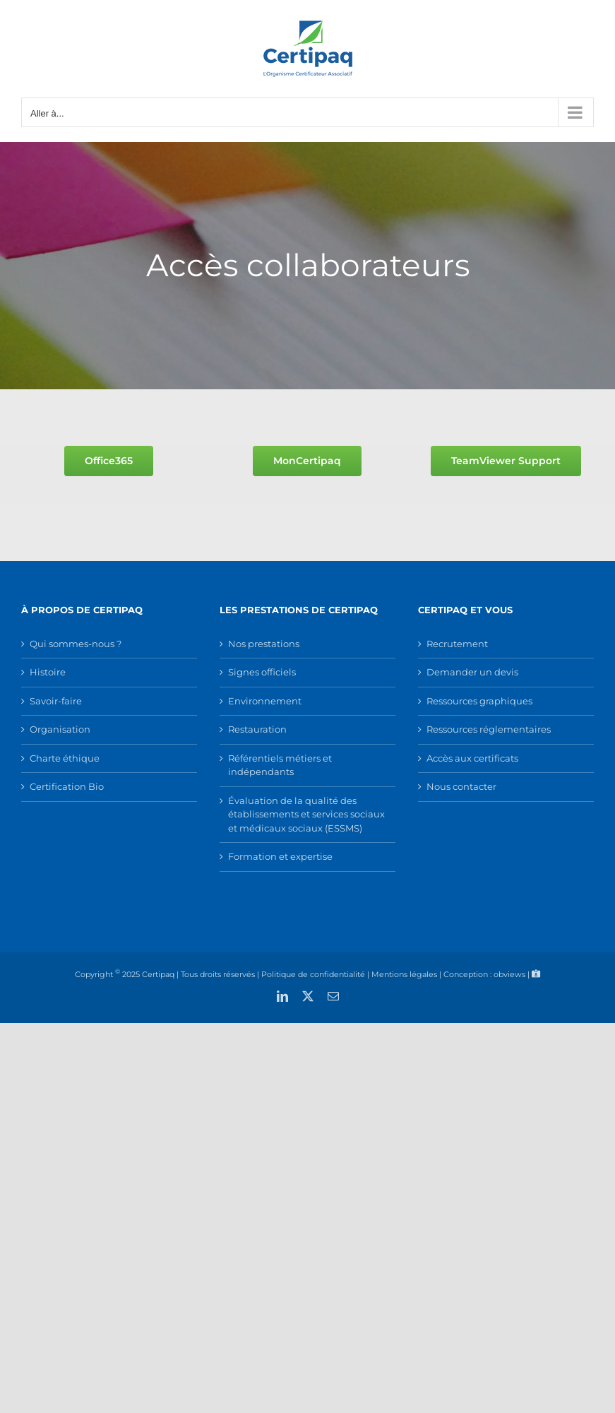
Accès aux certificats (472, 758)
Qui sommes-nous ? (75, 643)
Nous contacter (461, 786)
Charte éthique (65, 758)
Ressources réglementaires (488, 729)
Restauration (257, 729)
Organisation (60, 729)
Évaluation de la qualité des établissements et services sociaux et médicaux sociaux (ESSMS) (306, 814)
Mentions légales (404, 974)
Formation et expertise (280, 856)
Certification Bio (67, 786)
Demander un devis (472, 672)
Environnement (264, 700)
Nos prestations (263, 643)
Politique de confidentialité (313, 974)
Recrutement (457, 643)
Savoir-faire (56, 700)
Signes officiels (262, 672)
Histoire (48, 672)
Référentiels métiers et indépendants (280, 765)
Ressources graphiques (479, 700)
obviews (509, 974)
